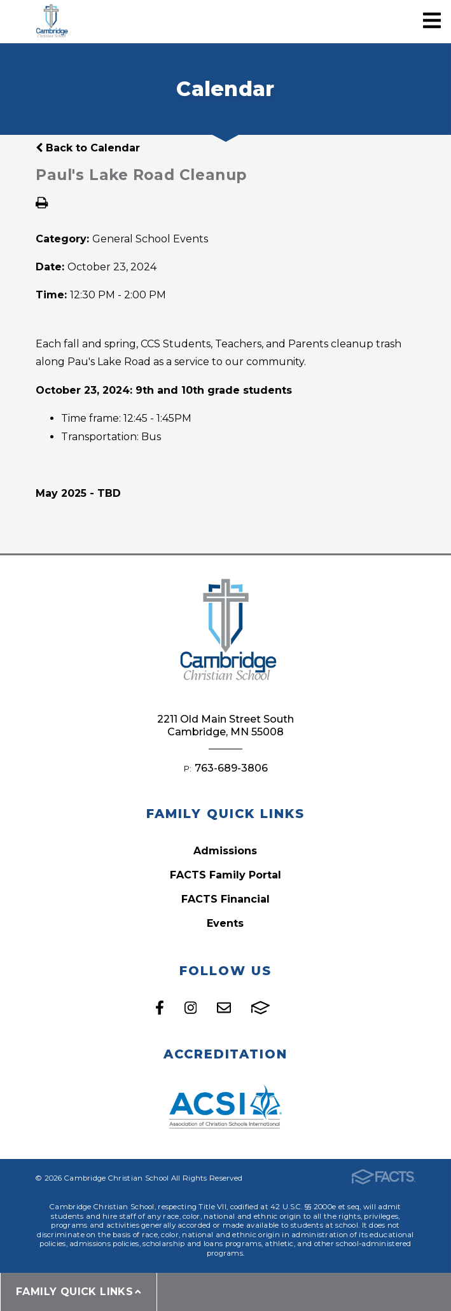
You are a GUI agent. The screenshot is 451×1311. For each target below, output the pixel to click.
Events (225, 923)
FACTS (260, 1008)
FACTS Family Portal (225, 875)
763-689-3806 (231, 768)
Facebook (159, 1008)
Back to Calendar (88, 148)
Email (224, 1008)
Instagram (190, 1008)
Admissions (225, 851)
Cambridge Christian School (51, 22)
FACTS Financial (225, 899)
